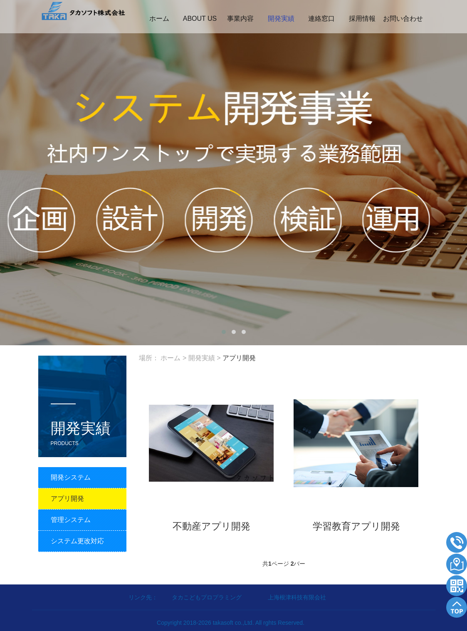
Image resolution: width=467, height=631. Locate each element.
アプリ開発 (239, 357)
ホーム (170, 357)
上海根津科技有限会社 (297, 597)
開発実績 (201, 357)
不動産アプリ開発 (211, 526)
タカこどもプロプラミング (207, 597)
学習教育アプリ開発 (356, 526)
